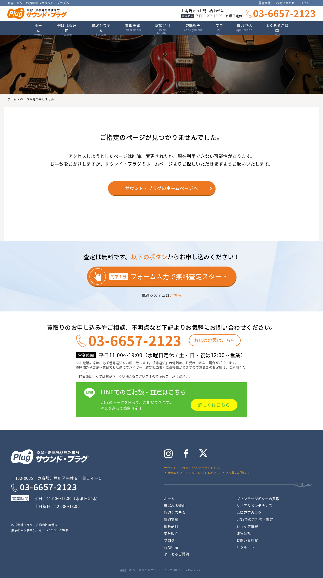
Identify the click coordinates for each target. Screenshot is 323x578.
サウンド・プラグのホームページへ (161, 188)
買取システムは (161, 295)
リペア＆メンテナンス (254, 505)
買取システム (101, 29)
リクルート (308, 3)
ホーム (38, 29)
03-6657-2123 (284, 13)
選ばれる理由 (66, 29)
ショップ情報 (247, 526)
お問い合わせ (285, 3)
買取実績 (133, 27)
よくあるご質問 (277, 29)
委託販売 (193, 27)
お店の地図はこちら (214, 340)
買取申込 (244, 27)
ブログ (219, 29)
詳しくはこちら (214, 405)
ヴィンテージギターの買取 (257, 498)
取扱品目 (171, 526)
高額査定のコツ (249, 512)
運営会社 (264, 3)
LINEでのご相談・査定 (254, 519)
